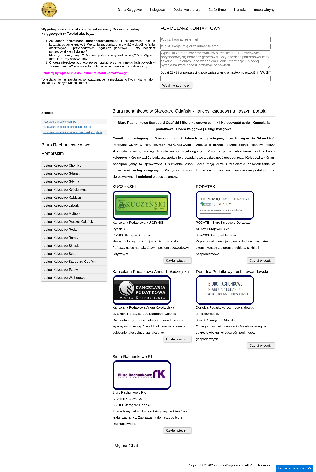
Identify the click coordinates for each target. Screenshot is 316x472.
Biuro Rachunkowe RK (133, 356)
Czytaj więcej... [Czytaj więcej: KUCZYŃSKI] (177, 260)
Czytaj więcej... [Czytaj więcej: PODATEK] (261, 260)
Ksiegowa (157, 10)
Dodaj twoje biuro (186, 10)
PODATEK (205, 186)
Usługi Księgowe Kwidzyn (62, 197)
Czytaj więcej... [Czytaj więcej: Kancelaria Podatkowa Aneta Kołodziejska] (177, 339)
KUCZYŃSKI (124, 186)
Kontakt (240, 10)
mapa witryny (264, 10)
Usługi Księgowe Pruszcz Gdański (68, 221)
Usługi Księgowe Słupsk (61, 246)
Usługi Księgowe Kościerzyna (65, 189)
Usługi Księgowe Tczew (60, 270)
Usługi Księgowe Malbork (61, 214)
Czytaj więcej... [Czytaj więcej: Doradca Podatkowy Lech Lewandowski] (261, 345)
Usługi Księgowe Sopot (60, 253)
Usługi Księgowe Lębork (61, 205)
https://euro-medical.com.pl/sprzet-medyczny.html (72, 132)
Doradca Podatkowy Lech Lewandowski (232, 271)
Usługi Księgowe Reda (60, 229)
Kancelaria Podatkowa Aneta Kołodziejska (151, 271)
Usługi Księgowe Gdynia (61, 181)
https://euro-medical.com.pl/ (59, 121)
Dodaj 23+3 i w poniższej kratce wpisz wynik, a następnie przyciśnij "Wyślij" (215, 72)
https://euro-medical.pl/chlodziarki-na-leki (67, 126)
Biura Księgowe (130, 10)
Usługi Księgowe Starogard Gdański (69, 261)
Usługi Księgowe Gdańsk (61, 173)
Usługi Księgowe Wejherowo (64, 278)
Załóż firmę (217, 10)
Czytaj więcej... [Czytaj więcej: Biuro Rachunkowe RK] (177, 430)
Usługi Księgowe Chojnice (62, 165)
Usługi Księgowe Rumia (60, 238)
